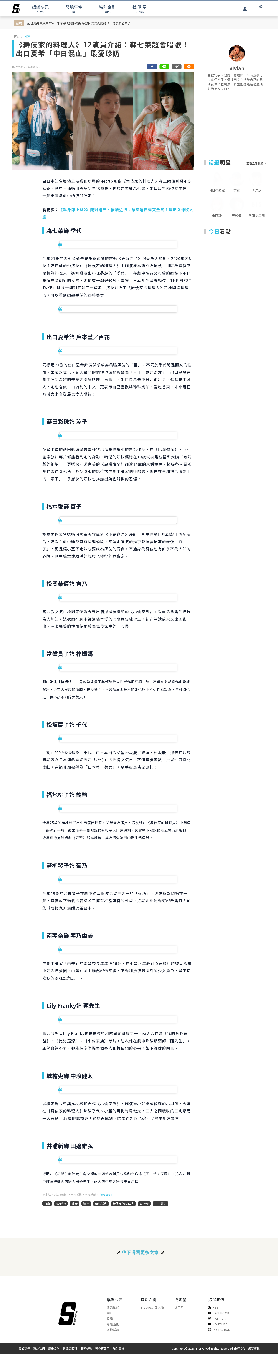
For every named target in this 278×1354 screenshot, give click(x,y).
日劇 (47, 1203)
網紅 (110, 1313)
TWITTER (217, 1318)
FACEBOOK (219, 1313)
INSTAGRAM (219, 1329)
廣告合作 (54, 1348)
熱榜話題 (113, 1329)
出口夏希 (160, 1203)
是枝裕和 (101, 1203)
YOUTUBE (217, 1324)
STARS (139, 9)
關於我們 (24, 1348)
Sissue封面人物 (152, 1307)
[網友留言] (189, 66)
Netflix (61, 1203)
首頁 (17, 36)
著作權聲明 (102, 1348)
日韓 (27, 36)
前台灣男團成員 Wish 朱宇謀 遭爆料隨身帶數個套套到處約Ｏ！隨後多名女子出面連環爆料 (81, 23)
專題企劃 (113, 1324)
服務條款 (86, 1348)
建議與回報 (70, 1348)
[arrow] (16, 8)
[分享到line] (164, 66)
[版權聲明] (105, 1194)
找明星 (179, 1307)
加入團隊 (118, 1348)
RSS (213, 1307)
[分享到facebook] (152, 66)
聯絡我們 (39, 1348)
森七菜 (144, 1203)
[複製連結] (177, 66)
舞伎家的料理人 (123, 1203)
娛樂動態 (113, 1307)
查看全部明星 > (256, 163)
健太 (74, 1203)
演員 (86, 1203)
